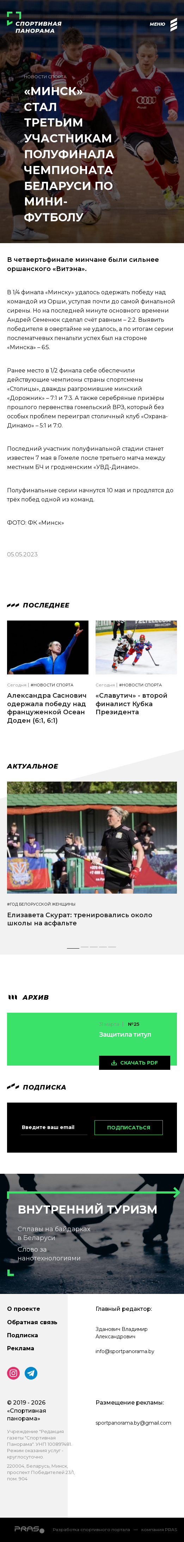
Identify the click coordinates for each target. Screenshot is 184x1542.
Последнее (38, 605)
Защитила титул (125, 1034)
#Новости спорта (52, 685)
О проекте (23, 1309)
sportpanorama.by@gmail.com (133, 1423)
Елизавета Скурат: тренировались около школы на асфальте (79, 919)
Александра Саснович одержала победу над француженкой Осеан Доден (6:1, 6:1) (47, 708)
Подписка (22, 1335)
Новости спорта (45, 76)
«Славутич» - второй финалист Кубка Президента (131, 704)
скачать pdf (139, 1063)
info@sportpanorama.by (125, 1351)
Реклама (20, 1348)
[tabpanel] (92, 861)
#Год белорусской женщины (41, 904)
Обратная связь (32, 1322)
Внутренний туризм (88, 1209)
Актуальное (32, 766)
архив (28, 997)
